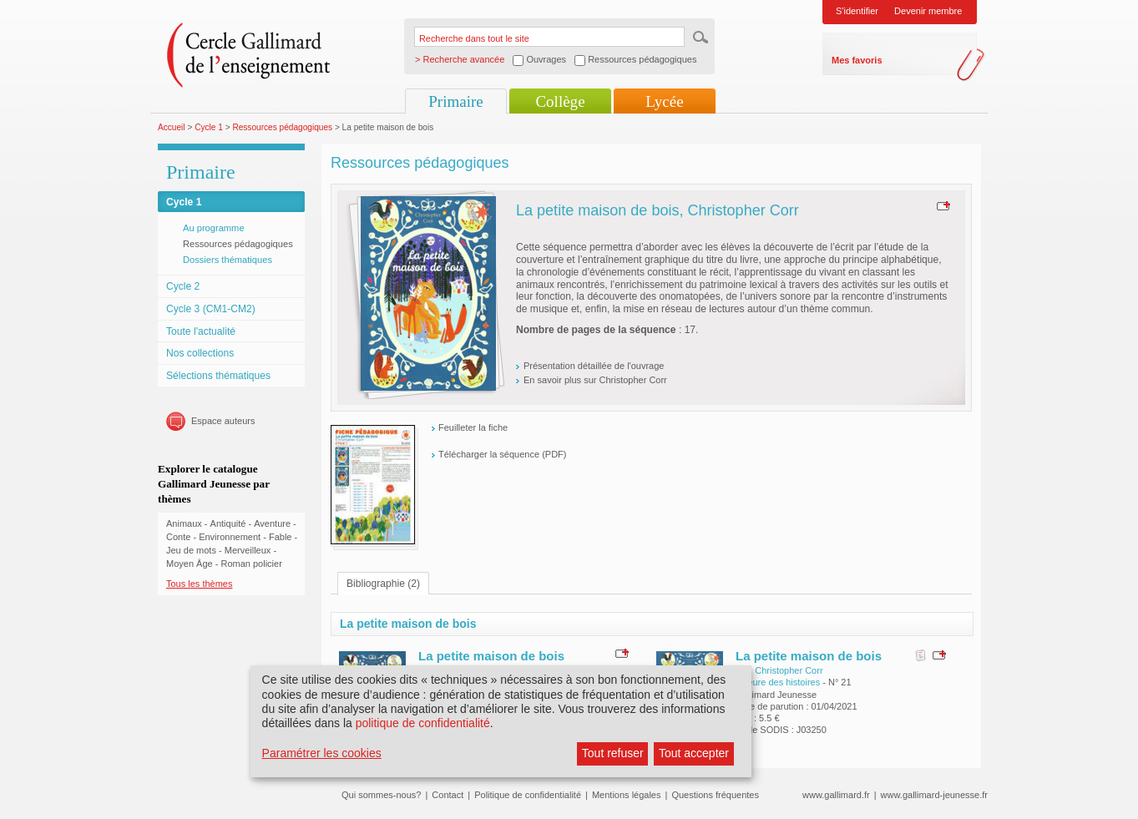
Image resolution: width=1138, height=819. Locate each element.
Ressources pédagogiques (282, 127)
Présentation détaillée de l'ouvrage (593, 366)
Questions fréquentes (715, 795)
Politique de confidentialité (527, 795)
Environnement (229, 537)
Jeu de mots (191, 550)
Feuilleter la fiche (473, 427)
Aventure (272, 523)
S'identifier (857, 11)
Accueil (171, 127)
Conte (178, 537)
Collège (559, 101)
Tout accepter (694, 753)
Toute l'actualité (200, 331)
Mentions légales (626, 795)
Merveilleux (248, 550)
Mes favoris (857, 60)
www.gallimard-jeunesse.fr (934, 795)
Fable (280, 537)
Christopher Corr (788, 670)
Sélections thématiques (218, 376)
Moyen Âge (189, 564)
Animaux (184, 523)
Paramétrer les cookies (322, 753)
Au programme (214, 228)
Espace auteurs (223, 421)
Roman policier (250, 564)
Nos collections (200, 353)
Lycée (664, 101)
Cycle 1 (209, 127)
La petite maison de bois (491, 656)
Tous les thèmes (199, 584)
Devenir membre (928, 11)
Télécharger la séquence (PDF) (502, 454)
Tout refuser (613, 753)
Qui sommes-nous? (381, 795)
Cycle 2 (183, 286)
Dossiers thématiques (227, 260)
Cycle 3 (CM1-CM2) (210, 309)
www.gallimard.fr (836, 795)
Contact (447, 795)
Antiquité (228, 523)
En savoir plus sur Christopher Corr (595, 380)
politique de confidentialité (423, 723)
